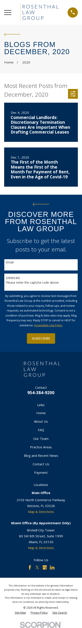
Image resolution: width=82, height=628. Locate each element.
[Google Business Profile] (44, 567)
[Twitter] (37, 567)
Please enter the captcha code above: (32, 283)
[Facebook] (30, 567)
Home (41, 413)
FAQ (41, 430)
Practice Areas (41, 447)
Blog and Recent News (41, 455)
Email (10, 262)
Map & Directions (41, 511)
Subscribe (41, 338)
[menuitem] (20, 612)
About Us (41, 421)
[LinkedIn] (52, 567)
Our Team (41, 438)
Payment (41, 472)
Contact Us (41, 464)
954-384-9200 (40, 392)
